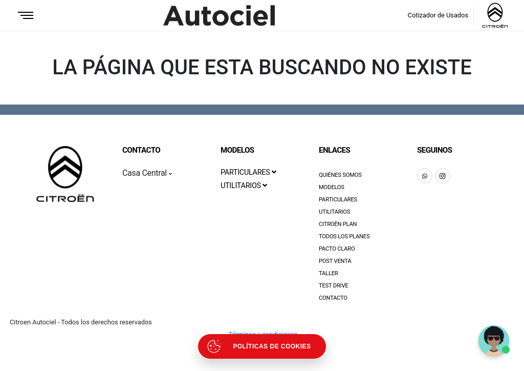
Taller (328, 273)
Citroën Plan (338, 224)
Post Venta (335, 261)
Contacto (333, 298)
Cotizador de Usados (438, 15)
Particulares (338, 199)
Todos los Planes (344, 236)
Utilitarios (334, 212)
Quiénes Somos (340, 175)
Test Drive (333, 285)
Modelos (331, 187)
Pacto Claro (337, 248)
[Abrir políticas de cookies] (262, 346)
